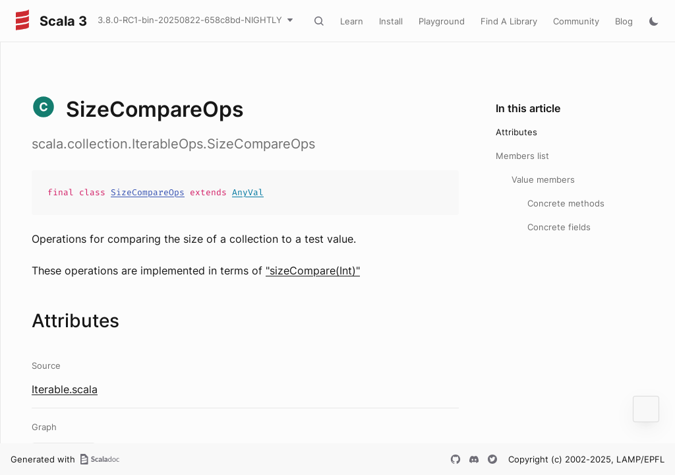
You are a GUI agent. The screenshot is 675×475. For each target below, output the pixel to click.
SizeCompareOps (148, 192)
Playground (442, 21)
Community (576, 21)
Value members (543, 179)
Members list (522, 155)
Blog (624, 21)
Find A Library (509, 21)
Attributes (516, 132)
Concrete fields (559, 227)
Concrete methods (565, 203)
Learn (351, 21)
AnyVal (248, 192)
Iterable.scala (65, 389)
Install (391, 21)
